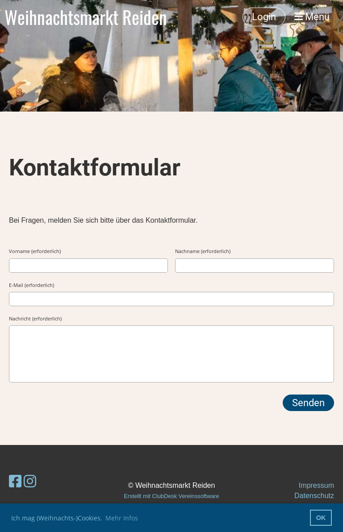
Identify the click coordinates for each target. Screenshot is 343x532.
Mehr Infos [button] (121, 518)
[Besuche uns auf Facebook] (15, 482)
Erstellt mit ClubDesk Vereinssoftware (171, 496)
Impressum (316, 485)
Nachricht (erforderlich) (35, 318)
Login (264, 16)
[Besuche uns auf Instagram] (30, 482)
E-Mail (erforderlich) (31, 285)
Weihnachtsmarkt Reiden (85, 16)
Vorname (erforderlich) (35, 251)
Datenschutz (314, 495)
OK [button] (321, 517)
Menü (312, 16)
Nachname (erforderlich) (202, 251)
